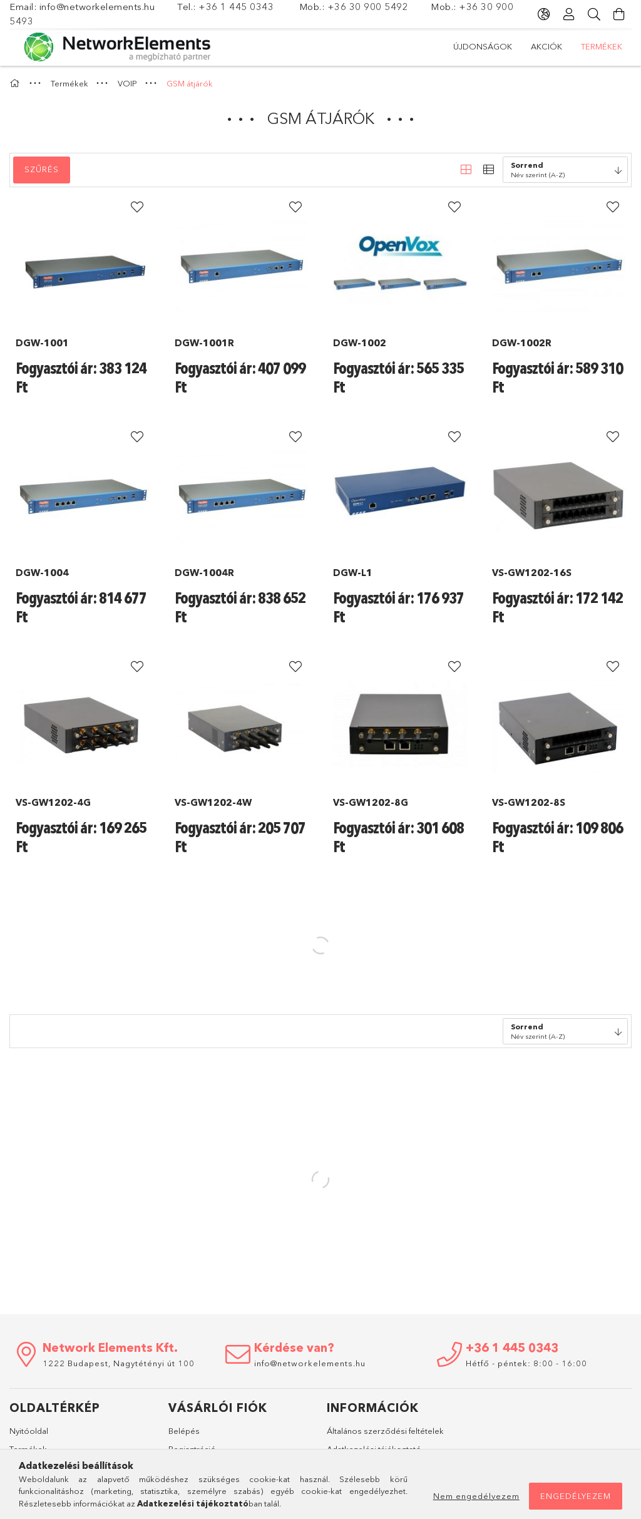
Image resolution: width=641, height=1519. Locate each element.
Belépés (184, 1431)
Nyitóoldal (28, 1431)
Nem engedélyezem (476, 1496)
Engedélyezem (575, 1496)
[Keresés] (594, 14)
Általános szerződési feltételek (385, 1431)
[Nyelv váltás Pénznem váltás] (543, 14)
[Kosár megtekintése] (619, 14)
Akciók (546, 46)
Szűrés (41, 169)
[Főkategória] (16, 83)
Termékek (601, 46)
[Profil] (569, 14)
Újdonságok (482, 46)
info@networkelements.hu (98, 7)
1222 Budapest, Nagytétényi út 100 (119, 1363)
